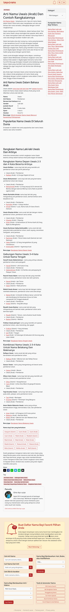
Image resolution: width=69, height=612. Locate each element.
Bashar (8, 319)
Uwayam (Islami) (10, 432)
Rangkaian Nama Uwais (34, 484)
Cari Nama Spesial (50, 595)
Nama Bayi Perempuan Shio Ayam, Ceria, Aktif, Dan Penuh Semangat (55, 91)
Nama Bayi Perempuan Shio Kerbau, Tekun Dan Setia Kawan (56, 40)
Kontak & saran (28, 610)
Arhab (8, 207)
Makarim (9, 415)
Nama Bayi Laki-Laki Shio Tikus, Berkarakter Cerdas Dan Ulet (55, 46)
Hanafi (8, 266)
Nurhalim (9, 204)
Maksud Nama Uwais (29, 480)
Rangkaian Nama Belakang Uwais (22, 423)
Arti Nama (6, 10)
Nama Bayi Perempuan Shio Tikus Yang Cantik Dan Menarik (55, 53)
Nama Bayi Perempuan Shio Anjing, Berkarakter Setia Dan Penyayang (56, 78)
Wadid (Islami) (9, 444)
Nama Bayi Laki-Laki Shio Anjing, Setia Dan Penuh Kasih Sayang (55, 72)
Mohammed (10, 187)
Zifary (8, 382)
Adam (8, 286)
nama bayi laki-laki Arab (21, 89)
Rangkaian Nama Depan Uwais (21, 250)
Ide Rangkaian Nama (50, 589)
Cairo (8, 384)
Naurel (8, 281)
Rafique (8, 359)
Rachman (9, 238)
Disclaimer (18, 610)
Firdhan (8, 329)
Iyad (7, 335)
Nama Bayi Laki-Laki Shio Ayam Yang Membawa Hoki (54, 85)
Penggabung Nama (50, 592)
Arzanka (9, 400)
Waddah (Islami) (32, 436)
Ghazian (9, 220)
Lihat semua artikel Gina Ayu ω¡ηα (15, 508)
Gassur (8, 370)
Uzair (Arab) (23, 432)
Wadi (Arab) (8, 440)
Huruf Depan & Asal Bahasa (50, 602)
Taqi (7, 397)
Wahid (8, 295)
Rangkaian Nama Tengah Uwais (21, 341)
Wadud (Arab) (21, 444)
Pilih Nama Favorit (50, 586)
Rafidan (8, 175)
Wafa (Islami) (8, 448)
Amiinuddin (10, 247)
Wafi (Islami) (32, 448)
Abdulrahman (10, 270)
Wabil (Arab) (19, 436)
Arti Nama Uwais (8, 21)
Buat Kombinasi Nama (50, 599)
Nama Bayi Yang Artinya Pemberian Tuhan (15, 484)
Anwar (8, 304)
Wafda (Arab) (20, 448)
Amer (8, 413)
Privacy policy (50, 610)
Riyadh (8, 315)
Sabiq (8, 242)
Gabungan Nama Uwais (21, 477)
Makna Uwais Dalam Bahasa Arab (13, 480)
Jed (7, 333)
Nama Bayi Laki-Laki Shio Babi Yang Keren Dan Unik (55, 59)
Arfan (8, 222)
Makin (8, 418)
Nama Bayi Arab (8, 482)
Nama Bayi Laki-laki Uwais (21, 482)
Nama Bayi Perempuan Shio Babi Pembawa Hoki (55, 66)
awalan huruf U (37, 89)
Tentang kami (39, 610)
